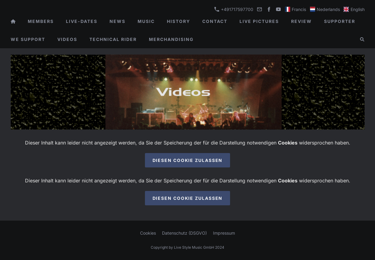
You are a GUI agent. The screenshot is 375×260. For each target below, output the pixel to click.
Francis (295, 9)
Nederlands (325, 9)
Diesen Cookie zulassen (188, 160)
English (354, 9)
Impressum (224, 233)
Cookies (148, 233)
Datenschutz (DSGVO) (184, 233)
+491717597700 (233, 9)
